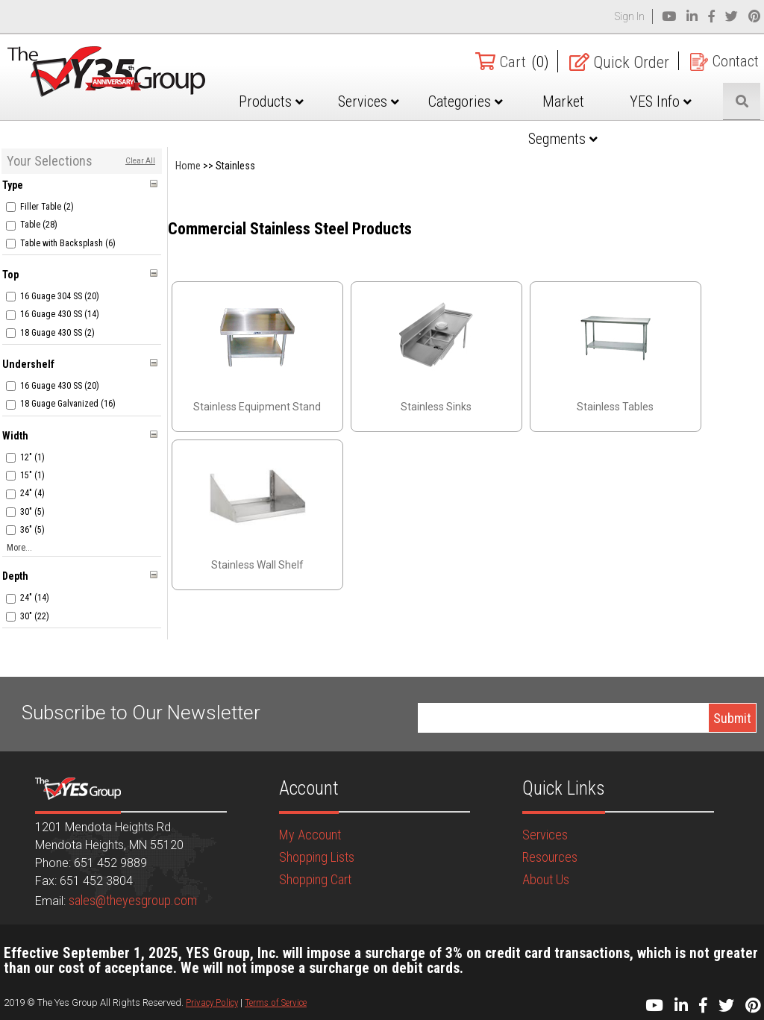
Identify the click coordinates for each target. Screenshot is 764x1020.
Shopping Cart (315, 879)
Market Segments (575, 120)
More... (19, 547)
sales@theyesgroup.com (133, 900)
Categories (484, 101)
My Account (310, 834)
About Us (545, 879)
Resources (549, 857)
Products (301, 101)
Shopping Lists (316, 857)
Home (188, 166)
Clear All (140, 161)
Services (393, 101)
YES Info (667, 101)
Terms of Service (276, 1002)
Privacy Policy (212, 1002)
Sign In (630, 16)
